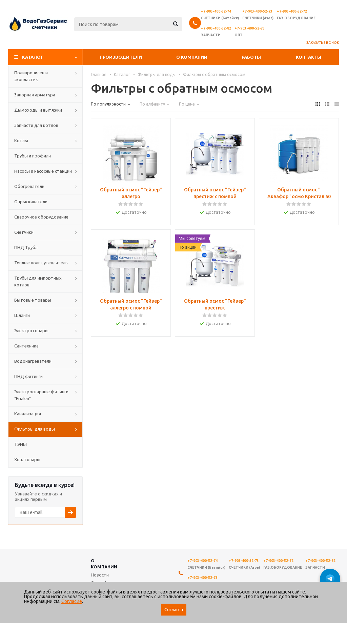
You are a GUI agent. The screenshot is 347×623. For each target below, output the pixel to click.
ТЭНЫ (20, 444)
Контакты (308, 57)
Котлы (21, 140)
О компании (191, 57)
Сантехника (26, 345)
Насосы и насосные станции (43, 171)
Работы (251, 57)
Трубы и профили (32, 155)
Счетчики (24, 232)
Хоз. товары (27, 459)
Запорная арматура (34, 94)
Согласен (173, 609)
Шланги (22, 315)
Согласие (71, 601)
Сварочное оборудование (41, 216)
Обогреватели (29, 186)
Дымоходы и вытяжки (38, 110)
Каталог (32, 57)
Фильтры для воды (34, 429)
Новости (100, 574)
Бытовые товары (32, 300)
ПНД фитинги (28, 376)
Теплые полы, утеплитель (41, 262)
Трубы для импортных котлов (38, 281)
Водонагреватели (33, 361)
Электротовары (31, 330)
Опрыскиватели (30, 201)
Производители (121, 57)
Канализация (27, 413)
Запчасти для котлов (36, 125)
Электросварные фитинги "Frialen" (41, 395)
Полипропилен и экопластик (31, 76)
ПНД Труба (26, 247)
